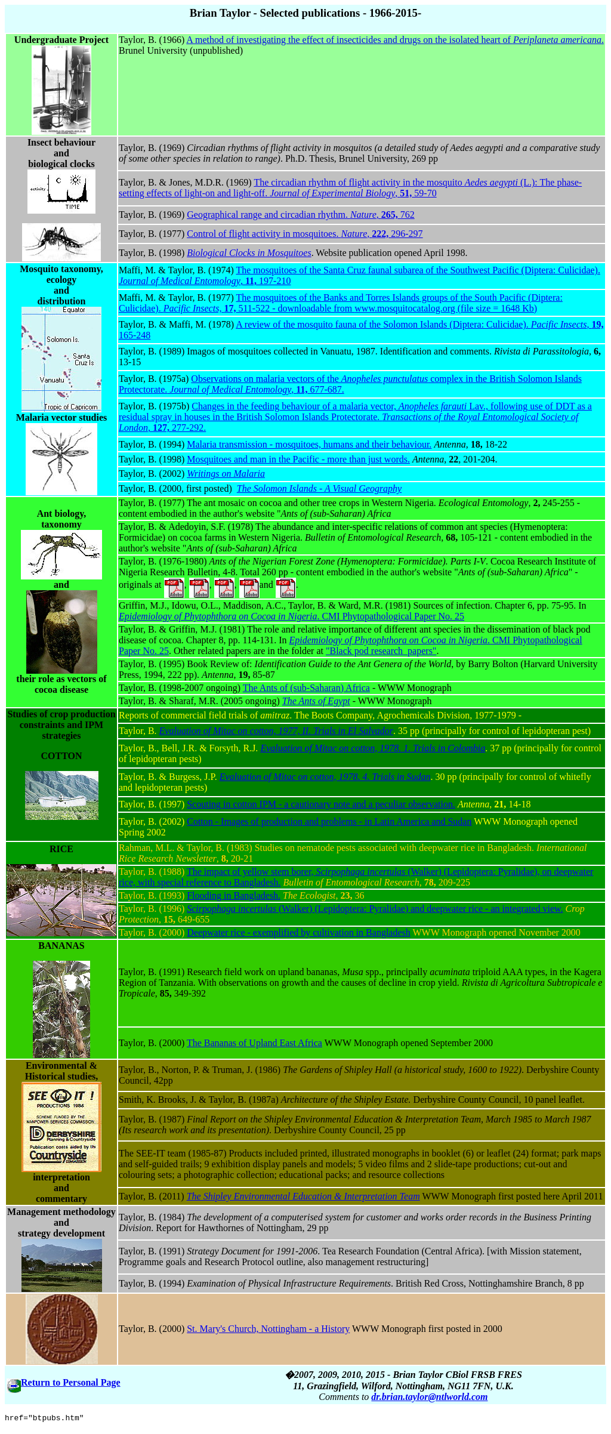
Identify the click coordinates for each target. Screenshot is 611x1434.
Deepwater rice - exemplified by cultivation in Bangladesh (299, 932)
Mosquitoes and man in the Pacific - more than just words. (298, 459)
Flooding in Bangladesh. (233, 895)
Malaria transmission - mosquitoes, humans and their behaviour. (309, 444)
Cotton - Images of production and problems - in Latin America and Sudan (329, 821)
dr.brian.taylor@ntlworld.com (429, 1397)
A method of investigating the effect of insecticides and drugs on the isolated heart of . (395, 40)
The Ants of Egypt (316, 701)
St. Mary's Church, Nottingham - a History (268, 1329)
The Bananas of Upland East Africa (254, 1043)
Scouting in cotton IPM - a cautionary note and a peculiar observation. (321, 804)
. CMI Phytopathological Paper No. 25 (291, 616)
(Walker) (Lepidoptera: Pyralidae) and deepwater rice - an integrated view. (375, 908)
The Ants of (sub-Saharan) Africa (306, 688)
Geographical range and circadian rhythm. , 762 (301, 214)
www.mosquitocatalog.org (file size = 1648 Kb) (445, 308)
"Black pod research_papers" (381, 651)
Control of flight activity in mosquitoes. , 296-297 (304, 234)
